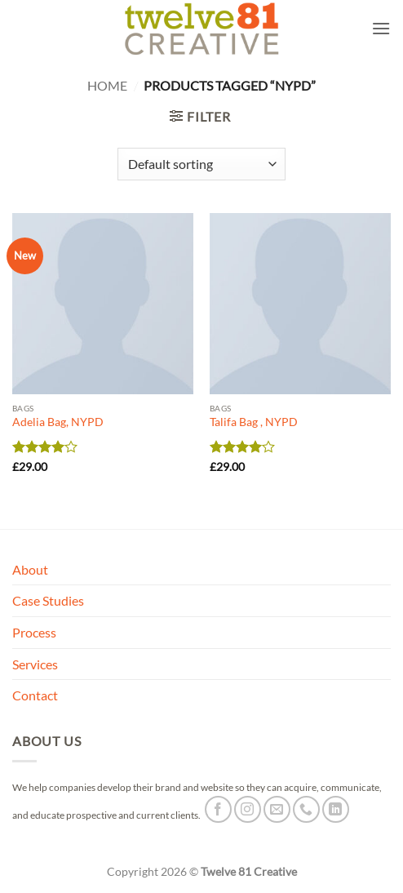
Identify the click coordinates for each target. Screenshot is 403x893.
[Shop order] (201, 164)
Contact (35, 695)
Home (107, 85)
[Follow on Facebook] (218, 809)
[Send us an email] (277, 809)
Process (34, 632)
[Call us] (306, 809)
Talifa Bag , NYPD (254, 422)
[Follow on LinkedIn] (335, 809)
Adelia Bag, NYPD (58, 422)
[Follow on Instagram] (247, 809)
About (30, 569)
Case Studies (48, 600)
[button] (381, 28)
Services (35, 664)
